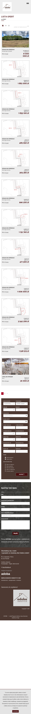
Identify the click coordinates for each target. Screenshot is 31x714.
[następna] (7, 393)
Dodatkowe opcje (7, 461)
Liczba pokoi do (19, 425)
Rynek (4, 454)
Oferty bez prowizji (9, 468)
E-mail (3, 507)
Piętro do (18, 449)
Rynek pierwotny (9, 457)
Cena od (5, 407)
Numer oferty (6, 419)
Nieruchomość (6, 401)
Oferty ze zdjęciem (9, 464)
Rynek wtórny (8, 459)
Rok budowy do (19, 443)
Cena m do (18, 437)
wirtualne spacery (9, 471)
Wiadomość (4, 519)
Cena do (18, 407)
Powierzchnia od (7, 431)
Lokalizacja (6, 413)
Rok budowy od (7, 443)
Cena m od (5, 437)
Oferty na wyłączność (10, 469)
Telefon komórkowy (7, 501)
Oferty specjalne (9, 466)
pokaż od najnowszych (21, 26)
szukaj (21, 474)
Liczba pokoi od (7, 425)
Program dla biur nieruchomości (20, 616)
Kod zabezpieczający (7, 513)
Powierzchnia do (20, 431)
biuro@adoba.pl (7, 567)
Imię (2, 494)
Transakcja (18, 401)
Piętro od (5, 449)
